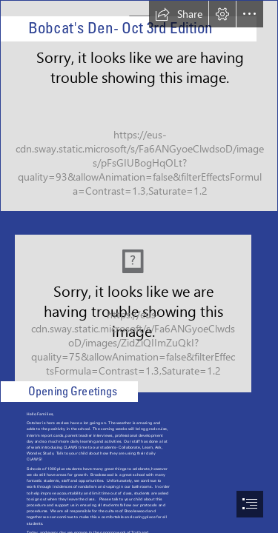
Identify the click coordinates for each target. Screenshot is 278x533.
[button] (178, 14)
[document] (139, 266)
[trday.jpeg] (139, 309)
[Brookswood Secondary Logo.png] (139, 106)
